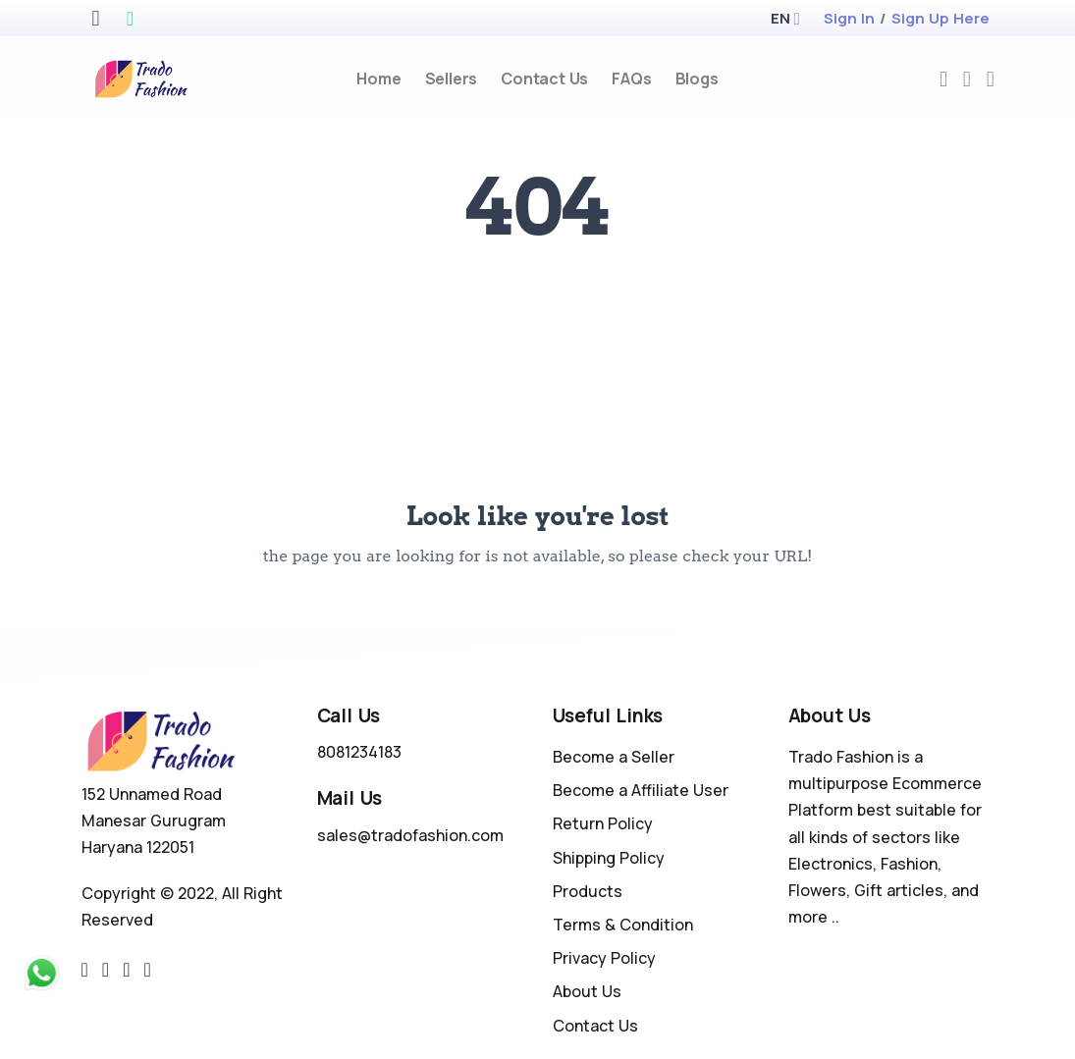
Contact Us (595, 1025)
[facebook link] (105, 969)
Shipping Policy (609, 858)
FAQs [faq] (631, 78)
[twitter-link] (84, 969)
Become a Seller (613, 757)
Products (587, 891)
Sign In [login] (849, 18)
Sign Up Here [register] (940, 18)
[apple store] (95, 20)
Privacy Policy (604, 958)
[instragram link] (126, 969)
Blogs (697, 78)
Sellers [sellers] (451, 78)
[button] (780, 18)
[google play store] (130, 20)
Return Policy (603, 823)
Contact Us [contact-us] (544, 78)
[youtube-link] (146, 969)
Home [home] (378, 78)
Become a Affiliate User (640, 790)
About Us (587, 991)
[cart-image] (990, 79)
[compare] (967, 79)
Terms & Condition (623, 924)
